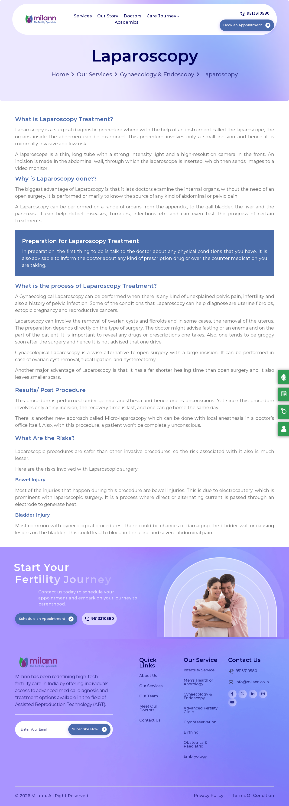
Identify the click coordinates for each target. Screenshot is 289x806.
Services (83, 16)
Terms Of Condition (253, 795)
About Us (148, 675)
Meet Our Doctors (148, 708)
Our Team (148, 696)
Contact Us (150, 720)
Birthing (191, 732)
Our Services (91, 74)
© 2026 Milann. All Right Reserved (51, 796)
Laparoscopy (217, 74)
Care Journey (163, 16)
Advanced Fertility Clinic (201, 710)
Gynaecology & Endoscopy (154, 74)
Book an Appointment (246, 25)
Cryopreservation (200, 722)
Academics (126, 22)
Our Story (107, 16)
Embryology (195, 756)
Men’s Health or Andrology (198, 682)
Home (60, 74)
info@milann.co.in (248, 682)
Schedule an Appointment (46, 618)
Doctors (132, 16)
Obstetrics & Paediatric (195, 744)
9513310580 (255, 13)
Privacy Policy (208, 795)
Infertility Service (199, 670)
